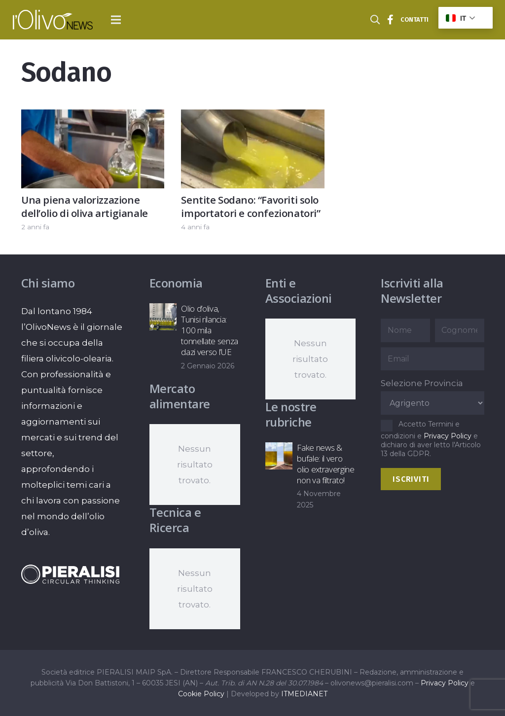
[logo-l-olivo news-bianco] (53, 20)
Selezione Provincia (422, 383)
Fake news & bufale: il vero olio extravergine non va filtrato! (325, 464)
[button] (116, 19)
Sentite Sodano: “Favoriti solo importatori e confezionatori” (250, 206)
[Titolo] (390, 20)
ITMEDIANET (304, 693)
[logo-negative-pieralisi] (70, 574)
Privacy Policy (447, 435)
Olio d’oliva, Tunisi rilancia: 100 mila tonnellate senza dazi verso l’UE (209, 330)
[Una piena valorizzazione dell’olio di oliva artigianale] (92, 117)
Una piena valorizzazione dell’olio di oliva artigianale (84, 206)
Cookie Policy (201, 693)
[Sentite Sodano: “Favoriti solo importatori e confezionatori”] (252, 117)
